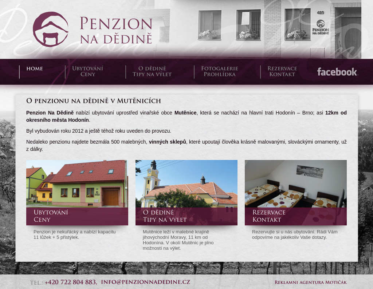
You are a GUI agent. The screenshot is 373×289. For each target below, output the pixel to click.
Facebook (337, 71)
